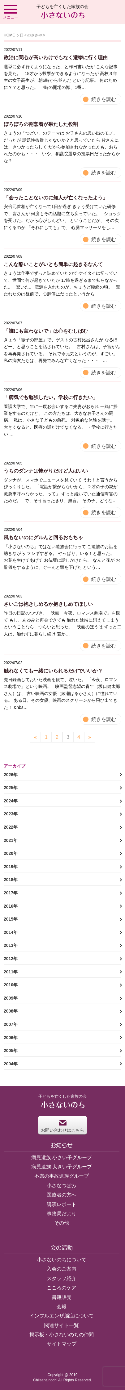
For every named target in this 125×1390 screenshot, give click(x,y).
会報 (62, 1306)
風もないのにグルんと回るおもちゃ (43, 537)
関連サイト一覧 (61, 1325)
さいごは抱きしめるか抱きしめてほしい (48, 604)
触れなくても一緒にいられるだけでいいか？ (53, 670)
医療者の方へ (61, 1194)
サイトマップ (61, 1343)
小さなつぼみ (61, 1185)
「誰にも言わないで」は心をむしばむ (46, 331)
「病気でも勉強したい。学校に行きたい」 (51, 397)
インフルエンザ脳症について (61, 1315)
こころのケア (61, 1287)
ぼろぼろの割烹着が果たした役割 (41, 124)
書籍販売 (61, 1297)
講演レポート (61, 1204)
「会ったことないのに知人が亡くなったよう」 (56, 197)
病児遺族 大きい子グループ (61, 1166)
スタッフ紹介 (61, 1278)
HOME (9, 35)
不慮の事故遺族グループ (61, 1176)
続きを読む (103, 99)
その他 (61, 1223)
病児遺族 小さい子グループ (61, 1157)
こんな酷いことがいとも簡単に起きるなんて (53, 264)
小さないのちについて (61, 1259)
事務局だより (61, 1213)
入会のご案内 (61, 1268)
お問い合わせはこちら (62, 1126)
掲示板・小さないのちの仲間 (61, 1334)
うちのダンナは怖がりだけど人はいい (46, 470)
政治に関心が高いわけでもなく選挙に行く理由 (56, 57)
